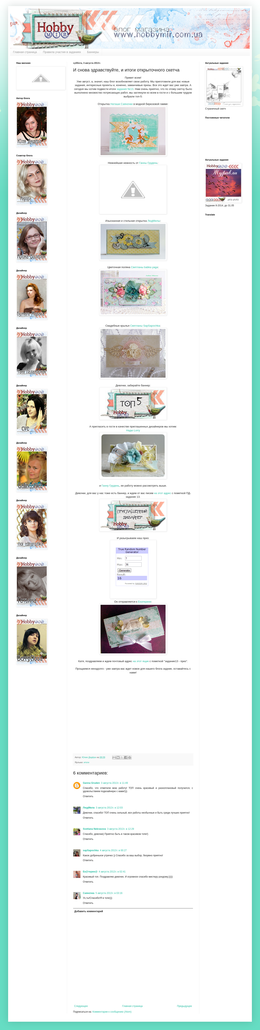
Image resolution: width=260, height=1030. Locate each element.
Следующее (81, 1006)
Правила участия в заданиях (62, 52)
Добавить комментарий (88, 911)
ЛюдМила (89, 807)
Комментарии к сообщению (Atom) (111, 1011)
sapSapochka (91, 850)
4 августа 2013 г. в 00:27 (113, 850)
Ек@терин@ (90, 871)
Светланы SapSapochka (144, 325)
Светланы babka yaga (144, 267)
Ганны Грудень (148, 162)
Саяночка (88, 893)
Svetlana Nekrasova (94, 829)
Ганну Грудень (110, 485)
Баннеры (93, 52)
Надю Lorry (133, 430)
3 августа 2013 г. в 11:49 (114, 783)
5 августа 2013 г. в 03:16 (108, 893)
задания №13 (125, 89)
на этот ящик (141, 661)
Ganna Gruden (91, 783)
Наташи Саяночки (121, 103)
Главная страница (25, 52)
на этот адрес (162, 493)
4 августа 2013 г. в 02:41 (112, 871)
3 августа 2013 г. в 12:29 (120, 829)
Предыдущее (184, 1006)
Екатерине (144, 601)
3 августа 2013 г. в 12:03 (109, 807)
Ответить (88, 796)
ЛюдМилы (153, 220)
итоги (86, 762)
